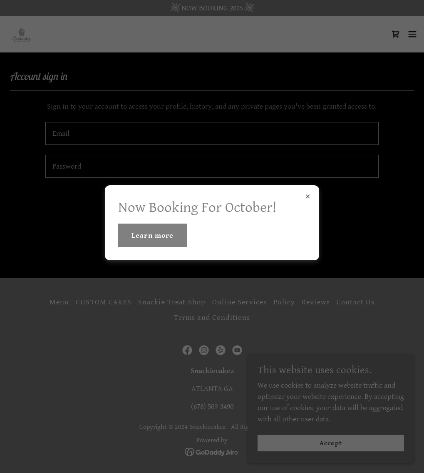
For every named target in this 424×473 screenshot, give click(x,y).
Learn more (152, 235)
